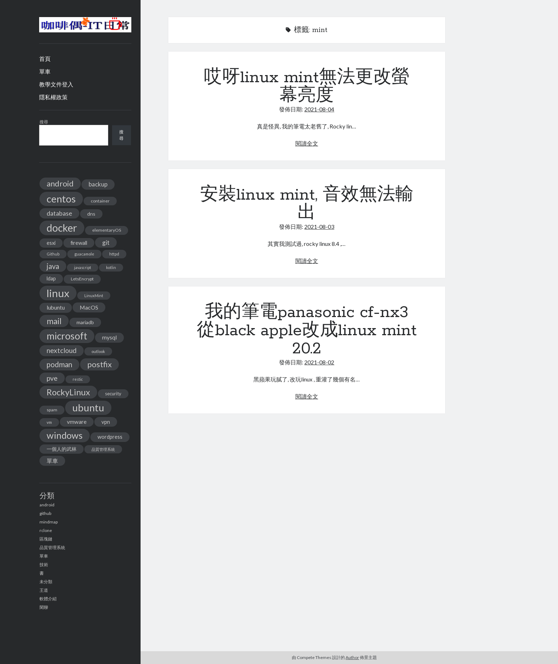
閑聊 (44, 607)
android (47, 504)
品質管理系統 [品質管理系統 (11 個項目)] (103, 449)
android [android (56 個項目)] (60, 183)
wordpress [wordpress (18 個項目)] (110, 437)
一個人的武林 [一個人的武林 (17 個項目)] (62, 449)
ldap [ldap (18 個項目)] (51, 278)
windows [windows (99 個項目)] (65, 435)
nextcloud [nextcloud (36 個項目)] (62, 350)
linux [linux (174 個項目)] (58, 293)
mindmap (49, 522)
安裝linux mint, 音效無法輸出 (307, 204)
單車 (45, 71)
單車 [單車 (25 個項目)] (52, 460)
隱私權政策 (53, 97)
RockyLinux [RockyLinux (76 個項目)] (68, 392)
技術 (44, 564)
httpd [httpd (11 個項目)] (114, 254)
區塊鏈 (46, 539)
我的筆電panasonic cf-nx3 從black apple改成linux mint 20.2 (307, 330)
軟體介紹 (48, 598)
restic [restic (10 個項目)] (78, 379)
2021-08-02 (319, 362)
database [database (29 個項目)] (59, 213)
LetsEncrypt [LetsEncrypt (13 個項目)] (82, 278)
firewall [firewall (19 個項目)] (78, 242)
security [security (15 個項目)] (113, 393)
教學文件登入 (56, 84)
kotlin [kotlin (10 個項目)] (111, 267)
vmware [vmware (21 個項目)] (76, 421)
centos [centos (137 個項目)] (61, 199)
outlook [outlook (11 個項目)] (98, 351)
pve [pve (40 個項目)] (52, 378)
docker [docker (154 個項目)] (62, 228)
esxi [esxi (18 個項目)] (51, 243)
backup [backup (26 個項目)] (98, 184)
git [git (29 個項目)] (106, 242)
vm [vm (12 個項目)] (49, 422)
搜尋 (44, 122)
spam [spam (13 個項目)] (52, 409)
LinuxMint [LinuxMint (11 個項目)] (93, 295)
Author (352, 657)
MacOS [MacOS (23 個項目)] (89, 307)
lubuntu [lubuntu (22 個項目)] (56, 307)
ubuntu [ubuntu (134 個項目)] (88, 407)
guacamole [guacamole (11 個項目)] (84, 254)
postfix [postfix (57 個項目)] (99, 364)
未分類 (46, 581)
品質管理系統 (52, 547)
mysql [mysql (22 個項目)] (109, 337)
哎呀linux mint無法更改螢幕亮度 (307, 86)
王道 (44, 590)
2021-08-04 (319, 109)
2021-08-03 (319, 226)
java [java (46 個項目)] (53, 266)
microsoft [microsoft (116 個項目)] (67, 336)
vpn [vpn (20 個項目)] (105, 421)
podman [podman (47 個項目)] (59, 364)
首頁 (45, 58)
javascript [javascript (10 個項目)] (82, 267)
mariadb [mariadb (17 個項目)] (85, 322)
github (45, 513)
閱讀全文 (306, 143)
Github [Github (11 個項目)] (53, 254)
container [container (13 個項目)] (100, 201)
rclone (46, 530)
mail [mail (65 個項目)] (54, 321)
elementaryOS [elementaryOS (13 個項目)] (106, 230)
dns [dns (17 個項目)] (91, 214)
